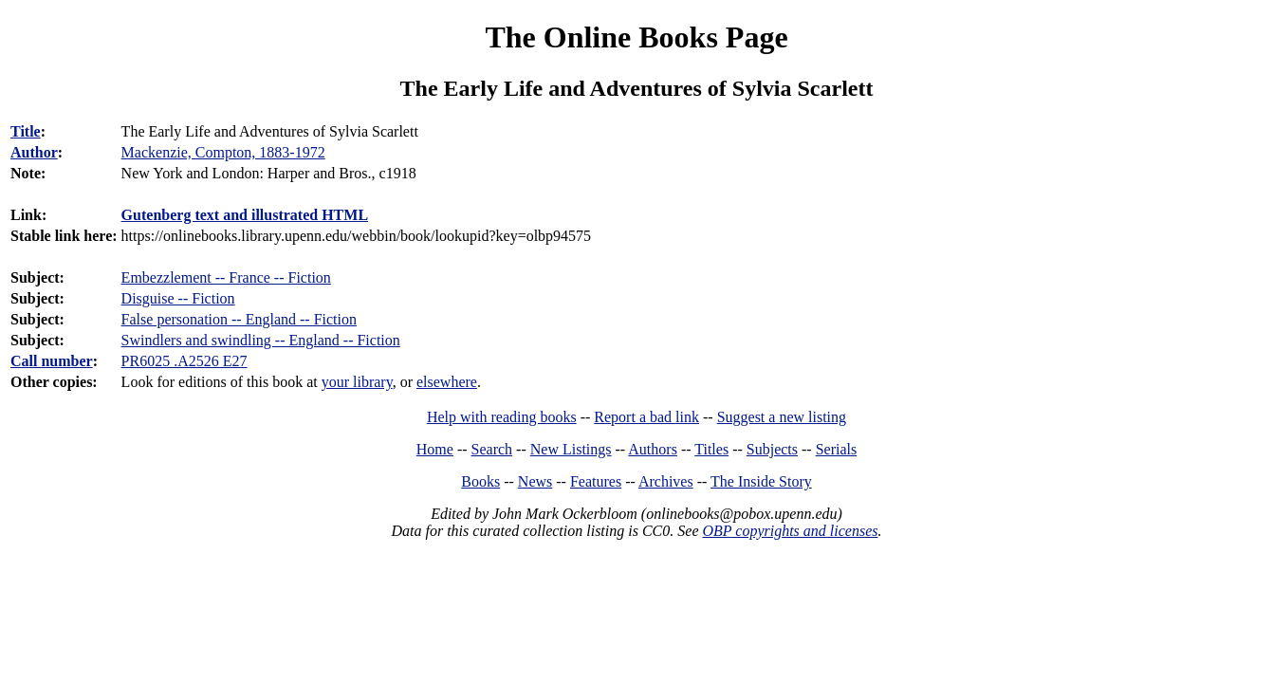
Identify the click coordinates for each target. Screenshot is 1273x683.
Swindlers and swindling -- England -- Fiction (260, 340)
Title (25, 131)
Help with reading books (502, 417)
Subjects (772, 449)
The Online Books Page (636, 37)
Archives (665, 481)
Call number (51, 361)
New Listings (571, 449)
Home (434, 449)
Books (480, 481)
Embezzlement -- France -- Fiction (226, 277)
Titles (711, 449)
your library (357, 382)
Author (34, 152)
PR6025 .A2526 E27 (184, 361)
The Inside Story (761, 481)
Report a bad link (646, 417)
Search (492, 449)
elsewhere (446, 382)
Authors (652, 449)
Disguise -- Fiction (178, 298)
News (535, 481)
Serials (837, 449)
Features (595, 481)
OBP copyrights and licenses (789, 531)
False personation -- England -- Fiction (239, 319)
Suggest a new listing (781, 417)
